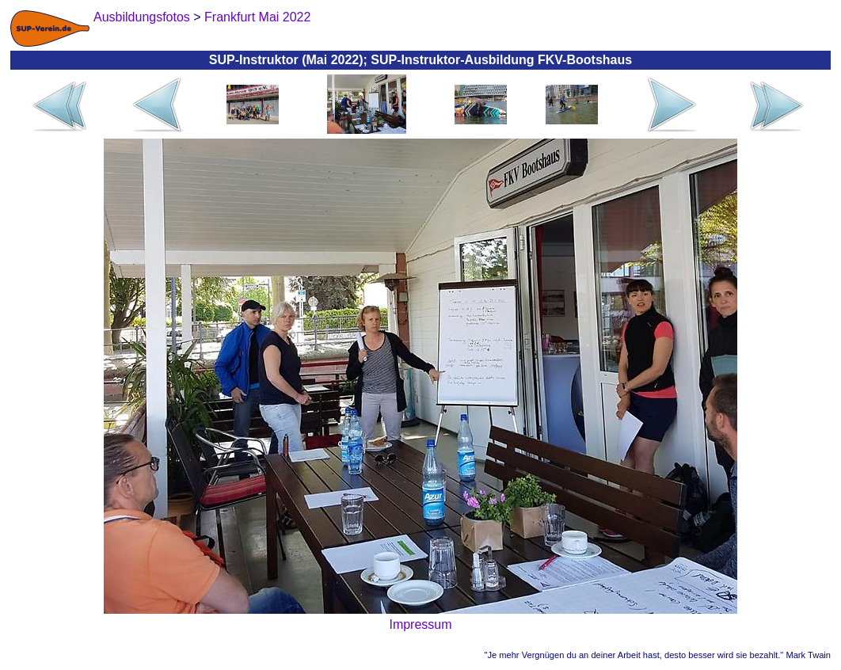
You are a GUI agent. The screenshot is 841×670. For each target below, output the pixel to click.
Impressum (420, 624)
